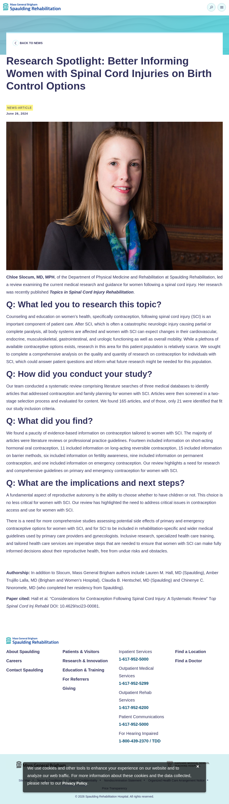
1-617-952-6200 (133, 707)
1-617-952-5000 (133, 659)
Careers (14, 660)
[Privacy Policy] (74, 783)
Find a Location (190, 651)
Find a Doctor (188, 660)
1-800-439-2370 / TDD (140, 741)
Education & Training (83, 670)
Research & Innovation (85, 660)
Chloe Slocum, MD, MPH (30, 277)
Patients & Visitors (81, 651)
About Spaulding (23, 651)
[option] (114, 196)
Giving (69, 688)
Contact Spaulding (24, 670)
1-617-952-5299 (133, 683)
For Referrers (76, 679)
